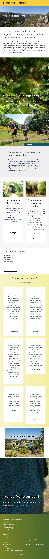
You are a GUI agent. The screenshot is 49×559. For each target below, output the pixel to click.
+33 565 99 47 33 (9, 548)
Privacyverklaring (29, 542)
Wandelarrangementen (8, 524)
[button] (9, 443)
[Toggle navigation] (45, 2)
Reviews (27, 537)
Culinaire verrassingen (8, 527)
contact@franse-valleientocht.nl (14, 550)
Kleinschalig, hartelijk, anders (9, 529)
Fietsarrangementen (7, 525)
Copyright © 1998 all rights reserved (34, 544)
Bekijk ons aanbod (36, 239)
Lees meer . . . (10, 269)
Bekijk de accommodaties (13, 233)
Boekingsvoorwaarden (31, 540)
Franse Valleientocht (14, 3)
